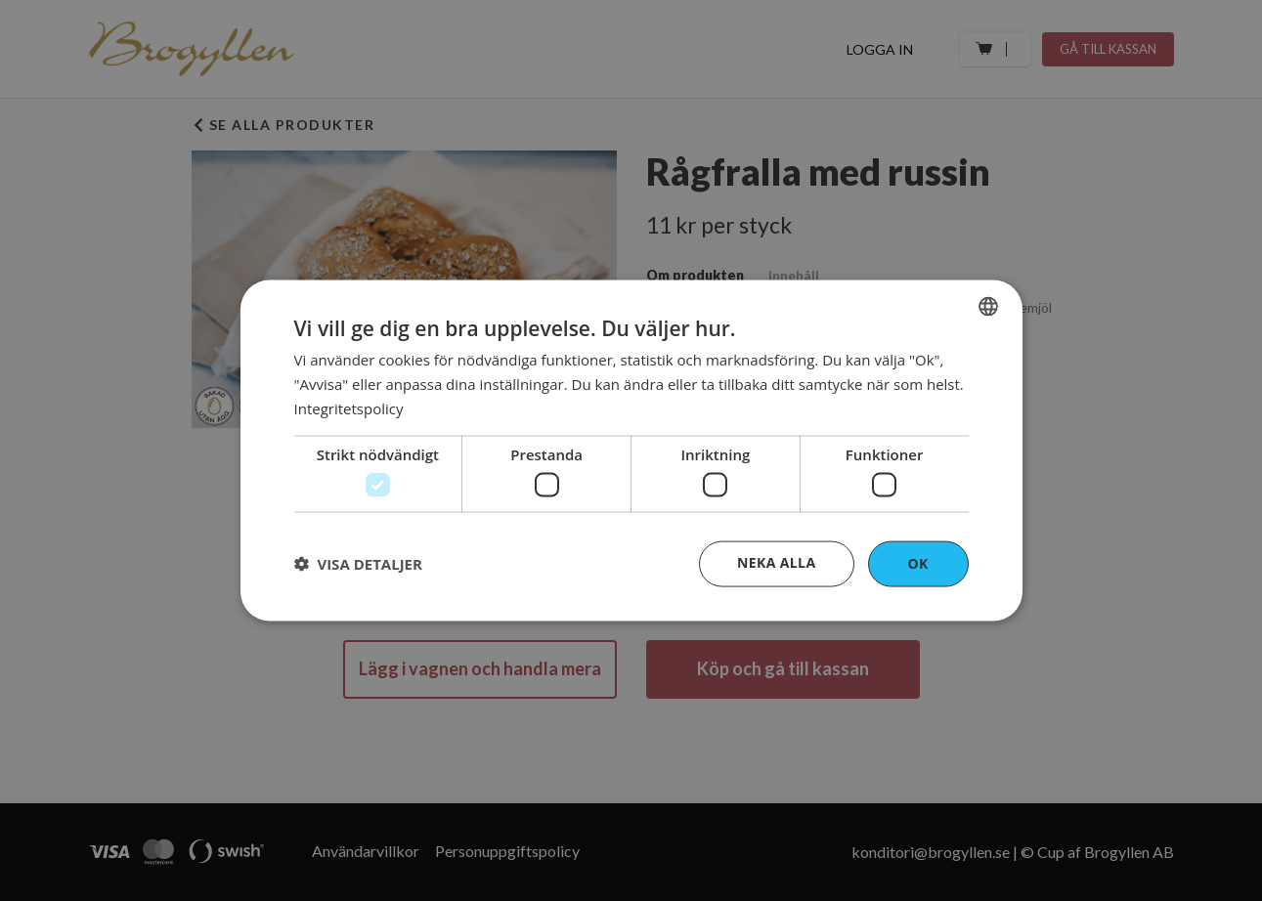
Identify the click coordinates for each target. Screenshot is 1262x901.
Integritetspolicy (349, 407)
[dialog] (631, 451)
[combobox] (988, 307)
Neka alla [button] (776, 562)
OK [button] (917, 563)
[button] (358, 564)
